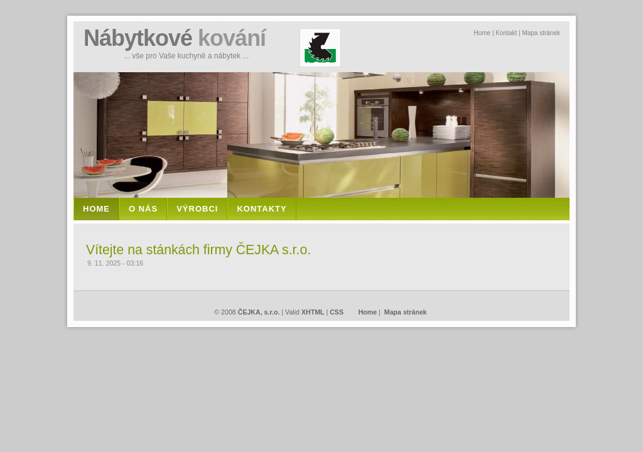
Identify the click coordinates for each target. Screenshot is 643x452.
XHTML (313, 312)
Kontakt (506, 33)
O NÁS (143, 208)
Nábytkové (175, 38)
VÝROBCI (197, 208)
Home (481, 33)
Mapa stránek (541, 33)
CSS (336, 312)
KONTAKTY (261, 208)
